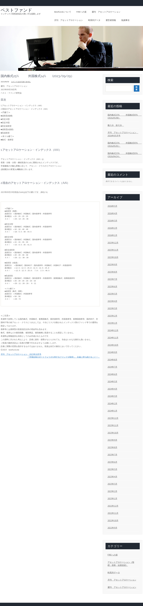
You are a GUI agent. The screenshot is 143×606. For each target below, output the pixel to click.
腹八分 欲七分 (116, 125)
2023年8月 (112, 447)
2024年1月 (112, 410)
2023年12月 (113, 418)
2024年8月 (112, 359)
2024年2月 (112, 403)
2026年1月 (112, 235)
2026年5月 (112, 206)
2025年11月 (113, 250)
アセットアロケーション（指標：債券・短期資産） (121, 564)
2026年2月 (112, 228)
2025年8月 (112, 272)
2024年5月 (112, 381)
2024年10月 (113, 345)
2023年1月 (112, 498)
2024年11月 (113, 337)
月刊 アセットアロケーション (68, 20)
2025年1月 (112, 323)
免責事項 (125, 20)
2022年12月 (113, 506)
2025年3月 (112, 308)
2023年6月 (112, 462)
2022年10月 (113, 520)
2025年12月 (113, 242)
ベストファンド (16, 10)
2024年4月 (112, 389)
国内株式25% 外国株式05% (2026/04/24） (123, 155)
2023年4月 (112, 476)
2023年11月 (113, 425)
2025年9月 (112, 264)
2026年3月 (112, 220)
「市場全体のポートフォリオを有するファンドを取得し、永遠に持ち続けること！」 (63, 357)
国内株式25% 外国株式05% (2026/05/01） (123, 144)
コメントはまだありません (21, 82)
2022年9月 (112, 527)
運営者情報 (111, 20)
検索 (110, 80)
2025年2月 (112, 315)
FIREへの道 (81, 11)
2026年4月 (112, 213)
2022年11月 (113, 513)
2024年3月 (112, 396)
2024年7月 (112, 367)
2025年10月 (113, 257)
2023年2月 (112, 491)
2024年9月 (112, 352)
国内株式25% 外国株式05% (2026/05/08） (123, 116)
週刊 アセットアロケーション (106, 11)
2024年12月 (113, 330)
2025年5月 (112, 293)
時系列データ (94, 20)
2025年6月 (112, 286)
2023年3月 (112, 484)
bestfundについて (62, 11)
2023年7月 (112, 454)
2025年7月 (112, 279)
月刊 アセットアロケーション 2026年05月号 (123, 134)
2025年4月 (112, 301)
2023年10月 (113, 432)
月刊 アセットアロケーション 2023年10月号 (21, 354)
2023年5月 (112, 469)
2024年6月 (112, 374)
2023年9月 (112, 440)
